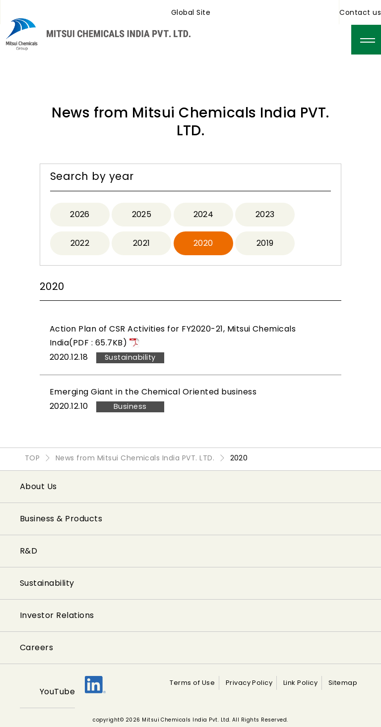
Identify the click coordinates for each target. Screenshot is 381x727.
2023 (265, 214)
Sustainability (47, 583)
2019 (265, 243)
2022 (80, 243)
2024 (203, 214)
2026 (80, 214)
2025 (142, 214)
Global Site (190, 12)
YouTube (57, 691)
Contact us (360, 12)
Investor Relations (57, 615)
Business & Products (61, 518)
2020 (203, 243)
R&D (28, 551)
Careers (36, 647)
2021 (141, 243)
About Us (38, 486)
